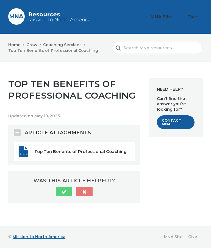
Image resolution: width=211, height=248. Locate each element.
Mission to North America (39, 236)
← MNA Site (169, 16)
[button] (64, 191)
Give (196, 16)
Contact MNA (171, 122)
